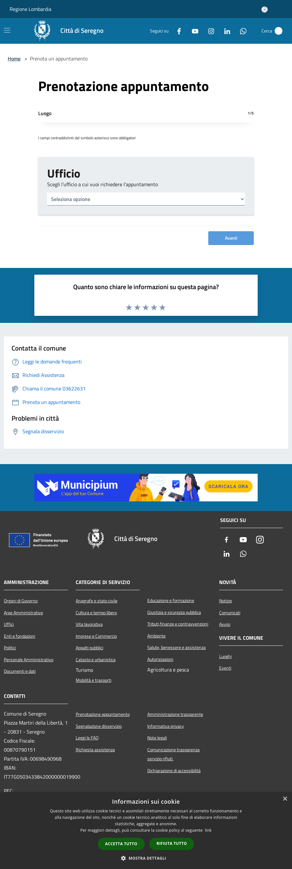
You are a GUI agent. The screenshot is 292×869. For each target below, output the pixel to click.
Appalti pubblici (89, 647)
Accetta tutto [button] (121, 843)
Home (14, 58)
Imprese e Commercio (96, 636)
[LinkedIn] (224, 30)
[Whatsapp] (240, 30)
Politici (10, 647)
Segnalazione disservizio (99, 726)
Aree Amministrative (23, 612)
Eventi (225, 668)
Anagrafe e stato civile (96, 600)
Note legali (157, 737)
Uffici (9, 624)
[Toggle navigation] (7, 30)
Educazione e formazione (170, 600)
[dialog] (146, 830)
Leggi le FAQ (87, 737)
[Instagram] (208, 30)
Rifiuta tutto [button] (172, 843)
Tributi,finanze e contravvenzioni (177, 623)
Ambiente (156, 635)
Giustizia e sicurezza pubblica (174, 612)
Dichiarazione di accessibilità (174, 770)
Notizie (225, 600)
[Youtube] (192, 30)
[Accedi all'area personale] (264, 9)
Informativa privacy (165, 726)
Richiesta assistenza (95, 749)
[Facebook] (176, 30)
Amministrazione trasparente (175, 714)
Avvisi (224, 624)
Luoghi (225, 656)
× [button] (284, 799)
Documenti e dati (20, 671)
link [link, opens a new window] (208, 830)
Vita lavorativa (89, 624)
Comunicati (229, 612)
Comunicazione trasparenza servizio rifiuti (173, 754)
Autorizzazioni (160, 659)
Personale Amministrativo (28, 659)
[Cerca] (278, 31)
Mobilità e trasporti (93, 680)
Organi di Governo (21, 600)
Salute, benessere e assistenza (176, 647)
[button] (146, 858)
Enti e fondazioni (19, 636)
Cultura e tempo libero (96, 612)
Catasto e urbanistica (96, 659)
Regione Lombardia (30, 9)
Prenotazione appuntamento (103, 714)
